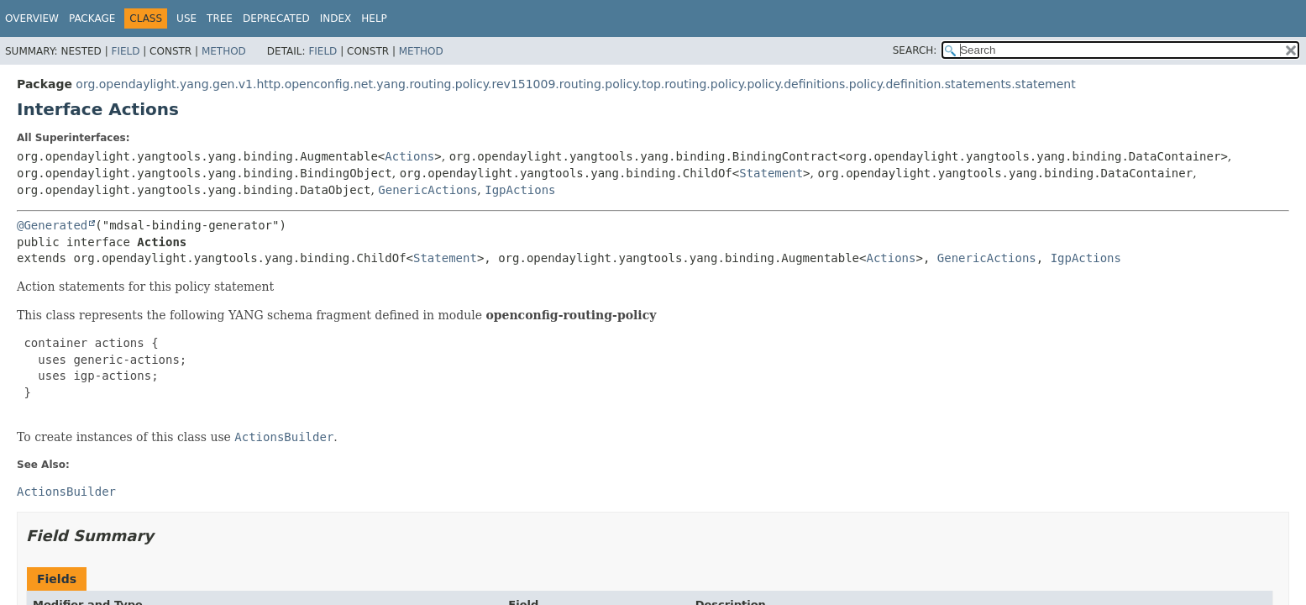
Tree (220, 18)
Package (92, 18)
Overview (32, 18)
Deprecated (276, 18)
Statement (771, 173)
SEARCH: (915, 50)
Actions (409, 156)
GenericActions (427, 190)
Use (186, 18)
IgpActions (520, 190)
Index (336, 18)
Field (125, 51)
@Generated (52, 225)
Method (224, 51)
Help (374, 18)
